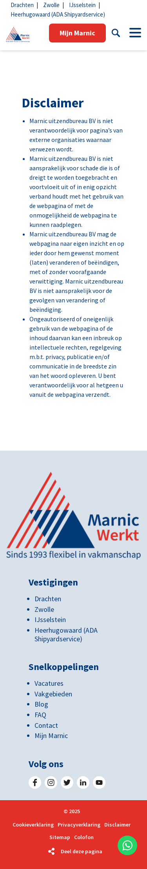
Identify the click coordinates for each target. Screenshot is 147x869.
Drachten (22, 5)
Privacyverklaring (79, 824)
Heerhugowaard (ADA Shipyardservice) (58, 14)
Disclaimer (117, 824)
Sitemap (59, 837)
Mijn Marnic (77, 32)
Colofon (84, 837)
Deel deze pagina (81, 851)
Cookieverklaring (33, 824)
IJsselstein (82, 5)
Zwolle (51, 5)
